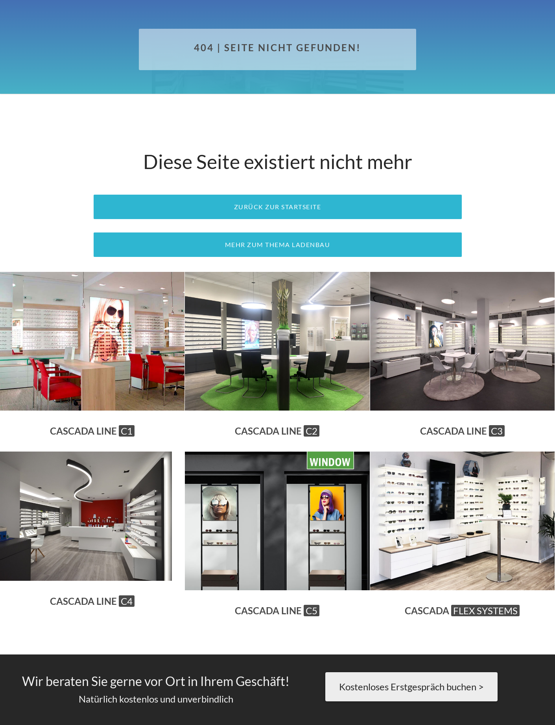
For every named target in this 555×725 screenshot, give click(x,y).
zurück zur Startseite (277, 206)
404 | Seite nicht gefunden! (277, 47)
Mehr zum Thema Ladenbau (277, 244)
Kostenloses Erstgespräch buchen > (411, 686)
